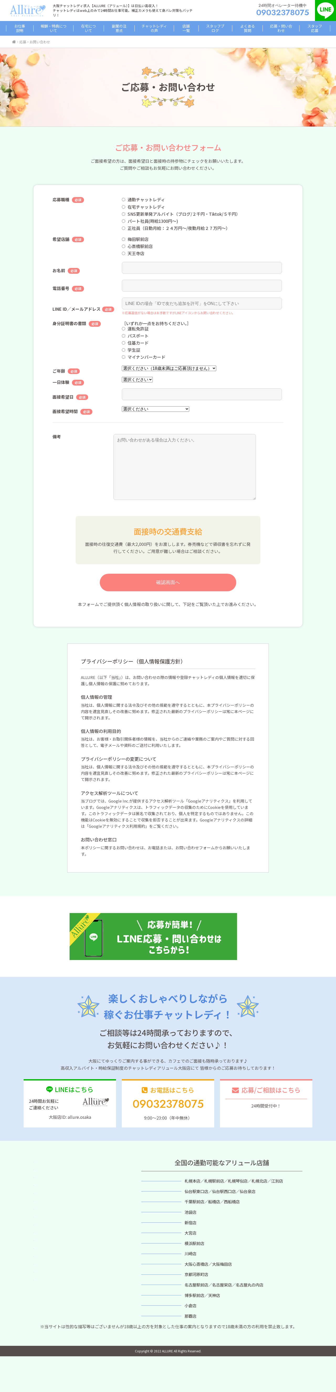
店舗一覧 (185, 28)
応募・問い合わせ (274, 28)
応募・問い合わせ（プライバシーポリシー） (74, 1269)
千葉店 (155, 1218)
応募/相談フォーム (266, 1117)
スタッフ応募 (307, 28)
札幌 (156, 1194)
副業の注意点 (122, 28)
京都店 (155, 1302)
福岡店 (155, 1326)
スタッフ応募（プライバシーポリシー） (70, 1277)
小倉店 (155, 1338)
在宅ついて (45, 1197)
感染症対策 (45, 1253)
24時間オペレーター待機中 (282, 10)
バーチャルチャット (53, 1245)
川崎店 (155, 1278)
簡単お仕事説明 (49, 1181)
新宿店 (155, 1242)
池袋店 (155, 1230)
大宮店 (155, 1254)
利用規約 (43, 1285)
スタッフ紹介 (47, 1237)
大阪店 (155, 1290)
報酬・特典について (59, 28)
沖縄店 (155, 1350)
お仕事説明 (27, 28)
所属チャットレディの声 (57, 1213)
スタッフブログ (212, 28)
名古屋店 (156, 1314)
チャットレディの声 (155, 28)
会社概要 (43, 1293)
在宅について (93, 28)
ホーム (41, 1173)
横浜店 (155, 1266)
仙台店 (155, 1206)
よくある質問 (243, 28)
